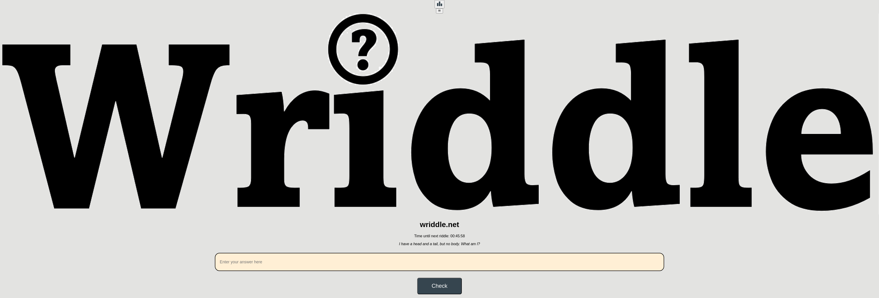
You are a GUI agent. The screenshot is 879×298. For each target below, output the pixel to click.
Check (439, 286)
